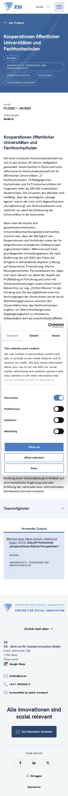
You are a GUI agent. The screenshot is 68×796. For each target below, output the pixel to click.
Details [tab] (34, 335)
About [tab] (56, 335)
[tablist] (34, 560)
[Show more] (11, 572)
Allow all (34, 446)
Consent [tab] (12, 335)
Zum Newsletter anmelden (34, 732)
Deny (34, 468)
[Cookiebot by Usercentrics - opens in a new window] (48, 325)
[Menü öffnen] (59, 7)
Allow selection (34, 457)
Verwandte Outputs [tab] (34, 529)
